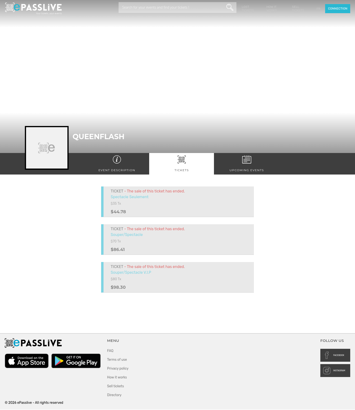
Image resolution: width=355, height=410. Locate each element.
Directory (114, 396)
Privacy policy (118, 369)
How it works (272, 8)
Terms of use (117, 360)
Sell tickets (298, 8)
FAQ (110, 351)
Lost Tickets (248, 8)
